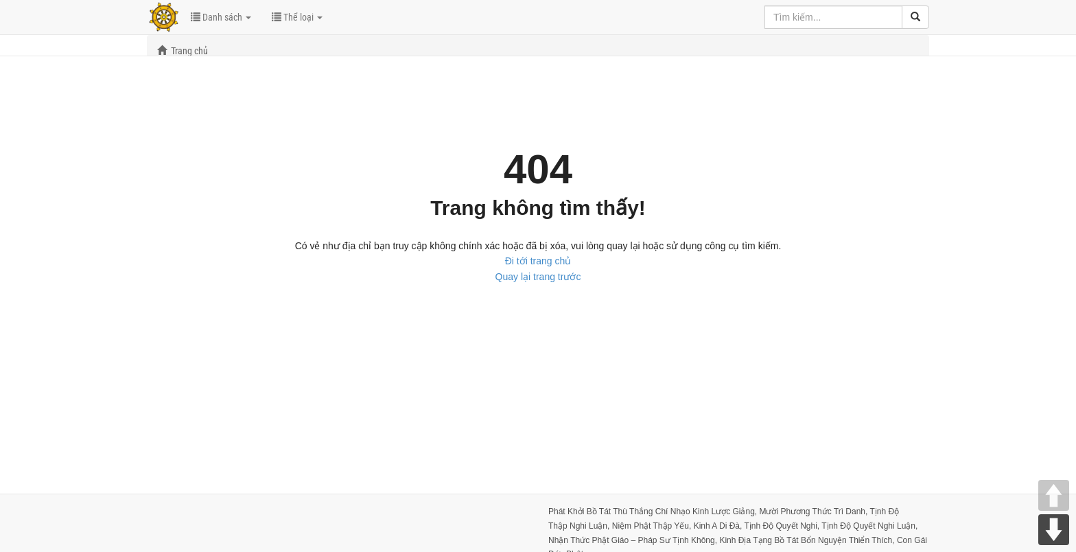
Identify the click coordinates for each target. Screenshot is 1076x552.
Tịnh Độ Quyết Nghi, (782, 526)
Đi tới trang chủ (538, 260)
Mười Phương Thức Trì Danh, (814, 511)
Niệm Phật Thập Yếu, (653, 526)
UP (1053, 495)
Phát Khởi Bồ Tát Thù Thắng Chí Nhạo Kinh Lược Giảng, (653, 511)
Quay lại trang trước (538, 276)
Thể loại (297, 17)
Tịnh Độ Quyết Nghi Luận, (869, 526)
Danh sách (221, 17)
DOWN (1053, 529)
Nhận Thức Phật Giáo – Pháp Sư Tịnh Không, (633, 540)
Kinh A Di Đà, (719, 526)
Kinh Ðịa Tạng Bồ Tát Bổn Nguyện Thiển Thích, (808, 540)
